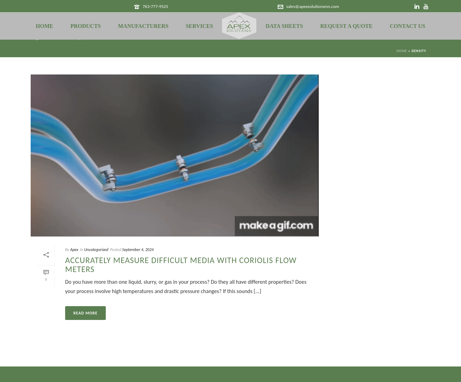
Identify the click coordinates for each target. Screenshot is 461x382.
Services (199, 26)
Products (85, 26)
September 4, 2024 (138, 249)
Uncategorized (96, 249)
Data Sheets (284, 26)
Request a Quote (346, 26)
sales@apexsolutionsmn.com (312, 6)
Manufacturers (143, 26)
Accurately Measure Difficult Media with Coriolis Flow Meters (181, 264)
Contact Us (407, 26)
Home (44, 26)
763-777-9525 (155, 6)
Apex (74, 249)
